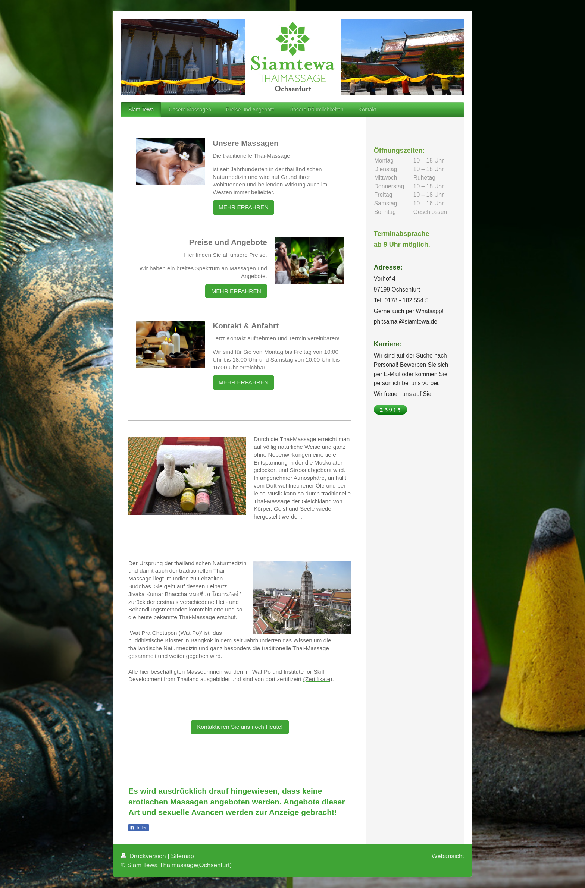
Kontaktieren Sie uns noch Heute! (239, 727)
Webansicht (448, 856)
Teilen (138, 828)
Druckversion (144, 856)
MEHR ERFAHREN (243, 207)
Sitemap (182, 856)
